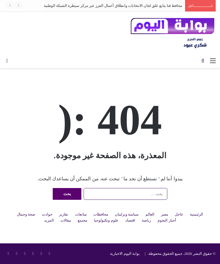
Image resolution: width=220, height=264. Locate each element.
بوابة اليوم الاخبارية (125, 253)
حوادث (47, 214)
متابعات (81, 214)
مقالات (65, 220)
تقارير (63, 214)
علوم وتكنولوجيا (106, 220)
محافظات (100, 214)
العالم (150, 214)
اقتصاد (130, 220)
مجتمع (82, 220)
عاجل (179, 214)
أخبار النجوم (167, 220)
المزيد (49, 220)
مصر (164, 214)
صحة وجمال (26, 214)
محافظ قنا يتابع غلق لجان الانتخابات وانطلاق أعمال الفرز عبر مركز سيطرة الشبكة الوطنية (113, 5)
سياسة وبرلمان (127, 214)
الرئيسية (196, 214)
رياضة (146, 220)
